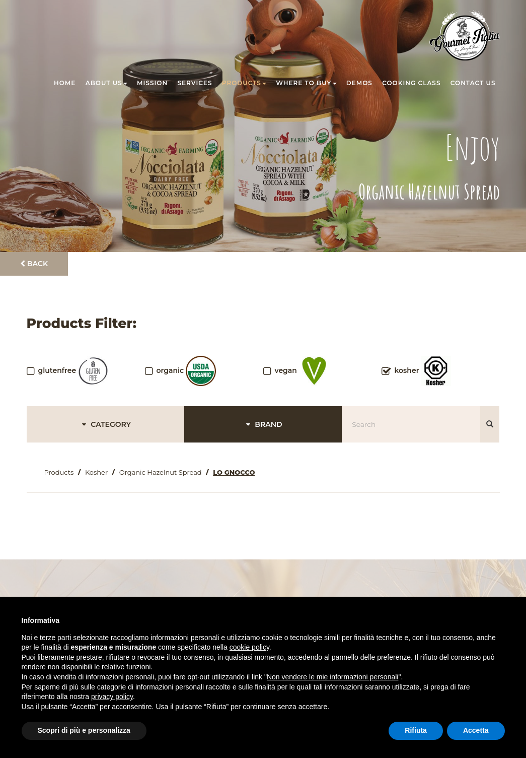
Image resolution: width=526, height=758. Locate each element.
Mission (152, 83)
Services (195, 83)
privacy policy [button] (112, 696)
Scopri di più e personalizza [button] (84, 730)
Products (244, 83)
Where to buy (306, 83)
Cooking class (411, 83)
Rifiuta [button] (416, 730)
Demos (359, 83)
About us (106, 83)
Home (65, 83)
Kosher (96, 472)
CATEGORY (105, 424)
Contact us (473, 83)
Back (34, 263)
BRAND (263, 424)
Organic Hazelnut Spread (160, 472)
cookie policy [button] (249, 647)
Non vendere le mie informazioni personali (332, 677)
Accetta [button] (476, 730)
